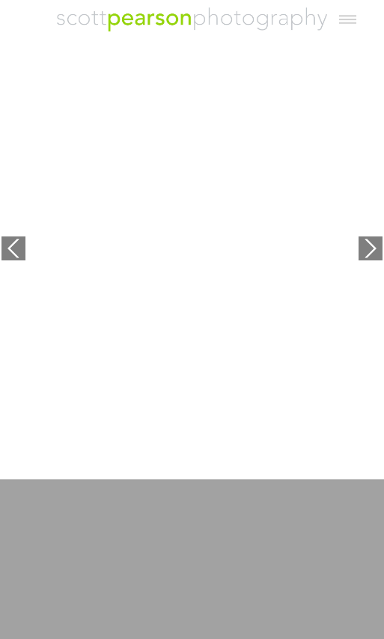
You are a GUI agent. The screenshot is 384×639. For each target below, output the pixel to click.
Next (370, 248)
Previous (13, 248)
